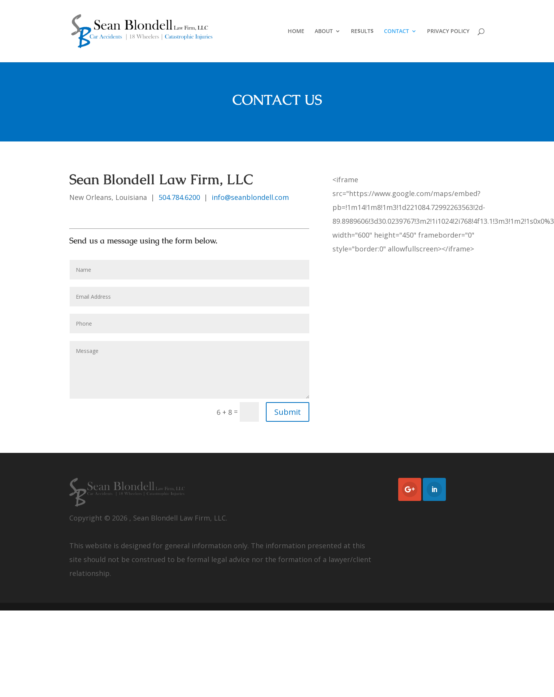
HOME (296, 31)
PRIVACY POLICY (448, 31)
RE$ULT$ (362, 31)
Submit (287, 412)
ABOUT (324, 31)
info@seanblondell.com (250, 197)
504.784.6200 (179, 197)
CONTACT (396, 31)
